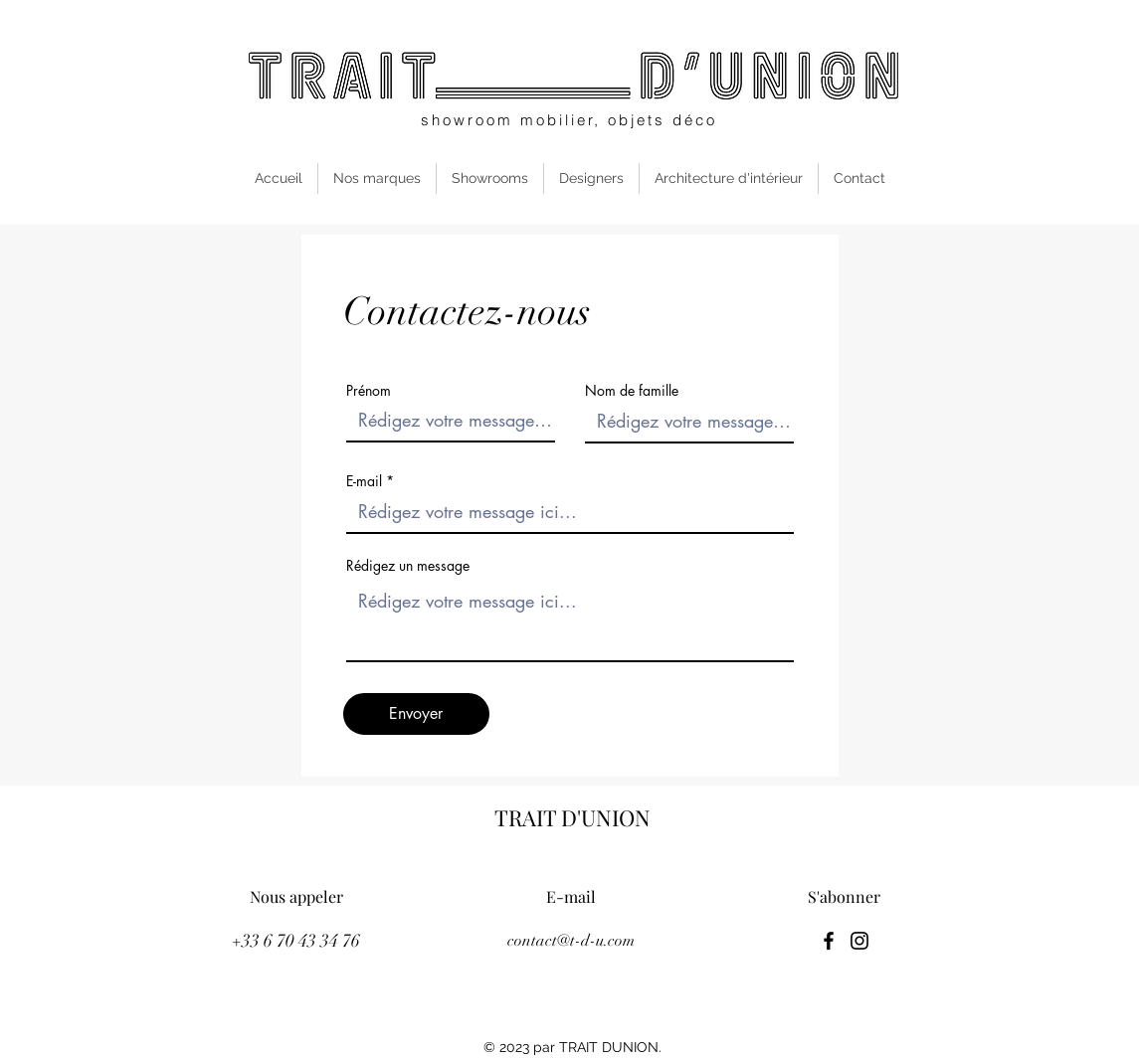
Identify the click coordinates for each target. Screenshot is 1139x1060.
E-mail (364, 481)
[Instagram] (859, 941)
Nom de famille (631, 391)
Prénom (368, 391)
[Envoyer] (416, 714)
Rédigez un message (408, 566)
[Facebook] (829, 941)
